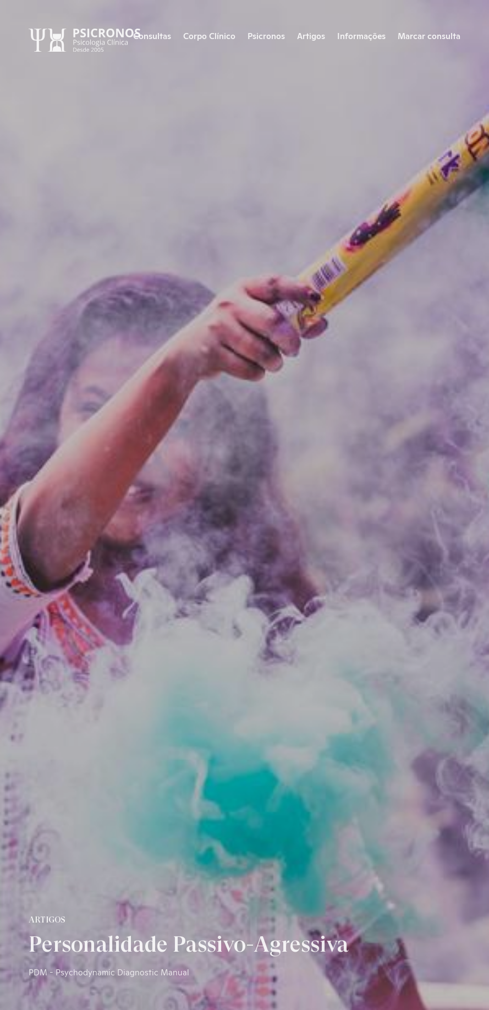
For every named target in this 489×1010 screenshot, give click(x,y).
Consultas (152, 35)
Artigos (311, 35)
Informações (361, 35)
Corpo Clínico (209, 35)
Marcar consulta (429, 35)
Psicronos (266, 35)
